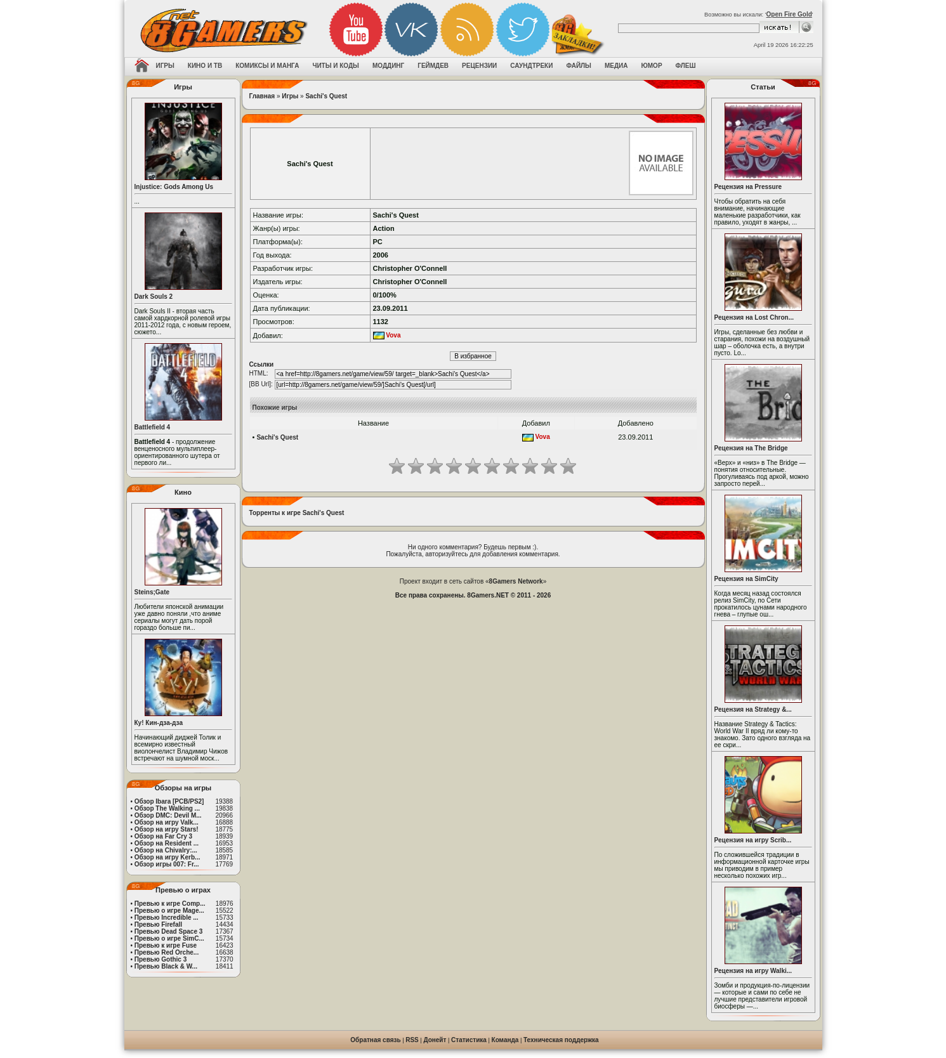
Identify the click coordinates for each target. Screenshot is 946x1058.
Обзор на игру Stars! (167, 829)
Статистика (469, 1039)
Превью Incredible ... (167, 917)
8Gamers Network (516, 581)
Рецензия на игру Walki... (753, 970)
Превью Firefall (158, 924)
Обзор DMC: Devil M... (168, 815)
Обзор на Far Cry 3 (163, 836)
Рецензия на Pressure (748, 186)
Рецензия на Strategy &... (753, 709)
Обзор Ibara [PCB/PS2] (169, 801)
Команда (505, 1039)
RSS (412, 1039)
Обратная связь (375, 1039)
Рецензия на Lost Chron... (754, 317)
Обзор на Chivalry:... (166, 850)
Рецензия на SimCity (746, 578)
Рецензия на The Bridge (751, 448)
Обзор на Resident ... (167, 843)
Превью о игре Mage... (169, 910)
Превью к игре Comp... (170, 903)
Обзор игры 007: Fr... (167, 864)
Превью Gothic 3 (161, 959)
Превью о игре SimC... (169, 938)
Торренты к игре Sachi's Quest (297, 512)
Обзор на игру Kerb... (167, 857)
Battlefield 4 (153, 427)
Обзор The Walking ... (167, 808)
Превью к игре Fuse (166, 945)
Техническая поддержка (561, 1039)
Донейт (434, 1039)
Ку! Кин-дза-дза (159, 722)
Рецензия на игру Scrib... (753, 840)
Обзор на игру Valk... (167, 822)
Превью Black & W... (166, 966)
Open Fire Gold (789, 14)
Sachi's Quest (326, 96)
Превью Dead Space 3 (169, 931)
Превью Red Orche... (167, 952)
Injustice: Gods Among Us (174, 186)
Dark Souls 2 (154, 296)
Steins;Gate (152, 592)
